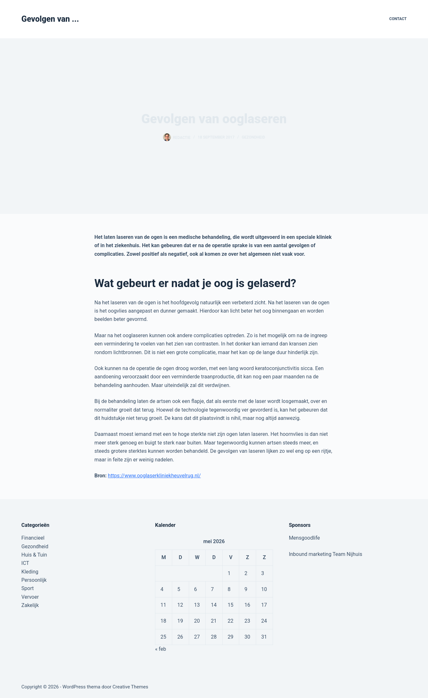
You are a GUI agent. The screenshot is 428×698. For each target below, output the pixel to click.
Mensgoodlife (304, 538)
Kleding (29, 572)
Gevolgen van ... (50, 19)
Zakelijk (30, 605)
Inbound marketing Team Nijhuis (325, 554)
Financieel (32, 538)
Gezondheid (253, 137)
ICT (25, 563)
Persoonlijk (34, 580)
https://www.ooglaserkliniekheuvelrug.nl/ (154, 476)
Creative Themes (130, 687)
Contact (398, 19)
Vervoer (30, 597)
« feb (160, 649)
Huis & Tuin (34, 555)
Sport (27, 588)
